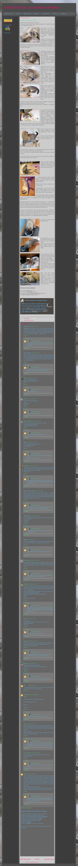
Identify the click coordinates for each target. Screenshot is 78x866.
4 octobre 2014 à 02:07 (33, 465)
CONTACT (54, 13)
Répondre (26, 335)
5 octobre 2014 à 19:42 (31, 618)
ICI (33, 25)
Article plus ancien (49, 859)
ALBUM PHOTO (45, 13)
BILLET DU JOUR (9, 13)
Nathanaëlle (26, 465)
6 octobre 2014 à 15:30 (35, 652)
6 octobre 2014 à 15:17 (35, 411)
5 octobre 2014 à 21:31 (33, 640)
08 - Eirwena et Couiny (28, 320)
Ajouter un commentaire (26, 807)
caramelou (26, 640)
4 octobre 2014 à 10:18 (34, 515)
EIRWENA (36, 13)
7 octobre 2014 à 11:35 (31, 723)
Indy (25, 318)
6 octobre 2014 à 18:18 (35, 714)
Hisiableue (26, 584)
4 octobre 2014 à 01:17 (36, 421)
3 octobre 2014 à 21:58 (31, 377)
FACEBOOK (63, 13)
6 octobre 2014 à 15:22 (35, 505)
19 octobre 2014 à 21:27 (35, 763)
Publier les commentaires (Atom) (32, 862)
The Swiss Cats (27, 560)
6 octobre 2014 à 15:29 (35, 631)
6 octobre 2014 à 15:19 (35, 453)
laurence (25, 398)
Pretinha (25, 663)
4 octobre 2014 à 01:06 (32, 398)
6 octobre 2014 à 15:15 (35, 367)
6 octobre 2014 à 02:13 (32, 663)
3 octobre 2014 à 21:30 (35, 352)
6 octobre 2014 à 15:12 (35, 340)
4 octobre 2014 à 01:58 (31, 442)
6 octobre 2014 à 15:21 (35, 478)
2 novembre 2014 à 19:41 (36, 796)
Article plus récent (25, 859)
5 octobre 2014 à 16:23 (33, 584)
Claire (25, 723)
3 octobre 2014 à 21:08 (33, 326)
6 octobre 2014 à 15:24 (35, 549)
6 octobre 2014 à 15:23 (35, 528)
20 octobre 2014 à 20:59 (31, 773)
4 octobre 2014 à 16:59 (31, 539)
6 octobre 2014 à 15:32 (35, 676)
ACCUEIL (18, 13)
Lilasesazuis (26, 694)
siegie (25, 773)
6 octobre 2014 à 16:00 (33, 694)
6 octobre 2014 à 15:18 (35, 432)
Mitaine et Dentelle (28, 421)
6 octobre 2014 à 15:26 (35, 573)
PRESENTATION (27, 13)
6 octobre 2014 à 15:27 (35, 605)
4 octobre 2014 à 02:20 (39, 490)
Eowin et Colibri (27, 752)
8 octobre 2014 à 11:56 (35, 740)
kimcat (25, 618)
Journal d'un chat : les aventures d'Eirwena (31, 8)
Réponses (27, 338)
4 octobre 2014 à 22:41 (34, 560)
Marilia (25, 377)
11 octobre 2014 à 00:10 (35, 752)
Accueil (37, 859)
